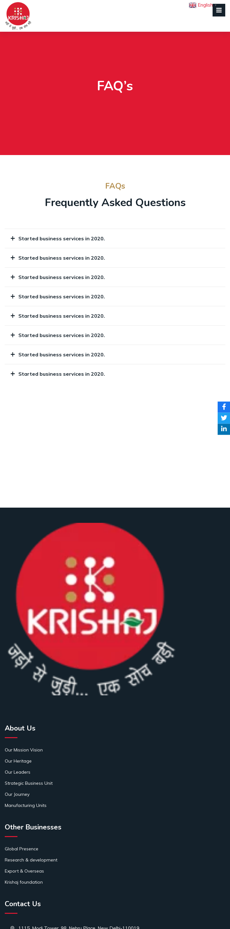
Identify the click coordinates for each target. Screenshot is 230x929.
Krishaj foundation (24, 882)
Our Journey (17, 794)
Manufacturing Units (26, 805)
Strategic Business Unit (29, 783)
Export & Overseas (24, 871)
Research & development (31, 860)
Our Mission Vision (24, 750)
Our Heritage (18, 761)
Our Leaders (17, 772)
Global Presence (21, 849)
